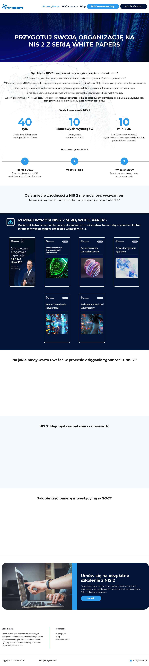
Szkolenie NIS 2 (134, 6)
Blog (83, 6)
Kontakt (91, 598)
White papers (70, 6)
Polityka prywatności (48, 660)
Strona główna (50, 6)
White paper (61, 634)
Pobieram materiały (102, 6)
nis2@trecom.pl (138, 660)
